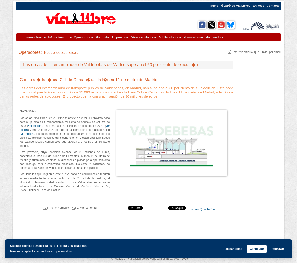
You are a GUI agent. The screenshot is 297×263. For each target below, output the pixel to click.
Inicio (214, 5)
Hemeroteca (193, 37)
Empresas (120, 37)
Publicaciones (169, 37)
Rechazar (278, 248)
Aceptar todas (232, 248)
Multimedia (214, 37)
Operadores (83, 37)
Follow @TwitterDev (202, 209)
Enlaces (258, 5)
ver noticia (35, 126)
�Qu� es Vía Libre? (236, 5)
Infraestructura (60, 37)
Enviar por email (267, 52)
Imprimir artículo (240, 52)
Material (102, 37)
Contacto (273, 5)
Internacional (35, 37)
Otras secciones (143, 37)
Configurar (257, 248)
